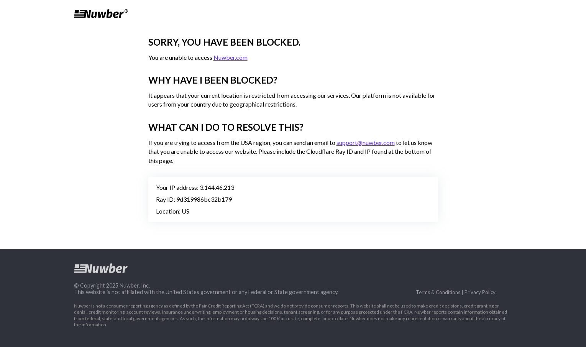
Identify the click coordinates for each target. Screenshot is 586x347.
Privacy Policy (480, 292)
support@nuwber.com (365, 142)
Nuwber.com (230, 57)
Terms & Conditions (438, 292)
